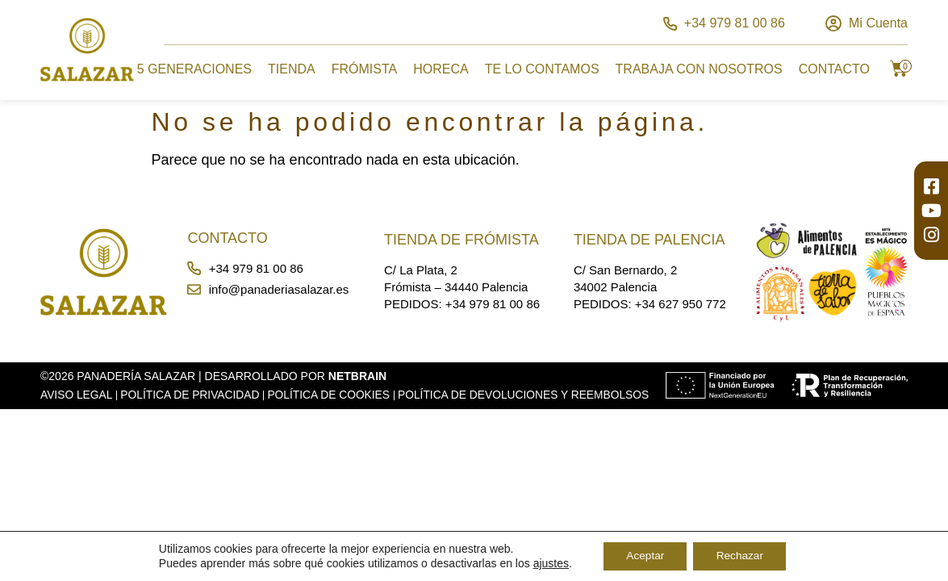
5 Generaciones (194, 69)
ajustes (547, 563)
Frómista (364, 69)
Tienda (291, 69)
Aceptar (643, 556)
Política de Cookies (335, 394)
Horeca (440, 69)
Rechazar (741, 556)
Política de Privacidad (193, 394)
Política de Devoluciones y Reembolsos (171, 408)
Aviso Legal (77, 394)
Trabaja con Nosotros (699, 69)
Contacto (834, 69)
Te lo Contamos (542, 69)
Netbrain (357, 376)
